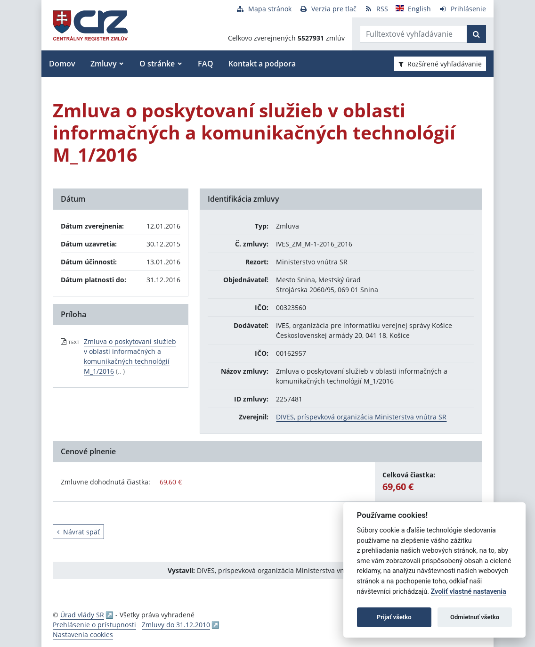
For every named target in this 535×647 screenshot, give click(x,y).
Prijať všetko (394, 617)
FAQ (205, 63)
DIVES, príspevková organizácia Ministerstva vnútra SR (361, 416)
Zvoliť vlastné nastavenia (468, 592)
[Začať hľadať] (476, 34)
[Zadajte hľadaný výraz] (413, 34)
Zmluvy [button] (103, 63)
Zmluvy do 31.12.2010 (176, 624)
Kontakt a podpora (262, 63)
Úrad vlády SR (82, 614)
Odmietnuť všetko (474, 617)
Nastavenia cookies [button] (83, 634)
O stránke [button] (157, 63)
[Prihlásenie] (462, 8)
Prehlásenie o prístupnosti (94, 624)
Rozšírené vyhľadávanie (440, 63)
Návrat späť (78, 531)
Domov (62, 63)
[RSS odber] (376, 8)
